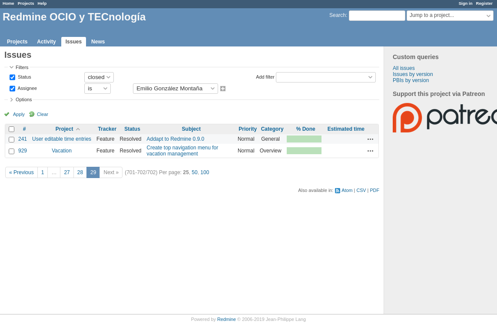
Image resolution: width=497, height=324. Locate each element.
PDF (374, 190)
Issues (74, 42)
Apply (19, 114)
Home (8, 3)
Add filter (265, 76)
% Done (305, 129)
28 (80, 172)
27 (67, 172)
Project (64, 129)
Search (337, 15)
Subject (191, 129)
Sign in (466, 3)
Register (484, 3)
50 (194, 172)
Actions (370, 139)
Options (24, 99)
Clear (42, 114)
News (98, 42)
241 (22, 139)
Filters (22, 67)
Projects (26, 3)
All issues (404, 68)
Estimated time (346, 129)
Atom (346, 190)
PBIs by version (411, 80)
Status (24, 76)
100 (204, 172)
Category (272, 129)
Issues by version (413, 74)
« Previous (21, 172)
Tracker (107, 129)
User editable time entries (61, 139)
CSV (361, 190)
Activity (46, 42)
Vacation (62, 151)
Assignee (27, 87)
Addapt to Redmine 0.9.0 (175, 139)
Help (42, 3)
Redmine (226, 319)
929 (22, 151)
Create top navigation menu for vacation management (182, 151)
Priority (248, 129)
